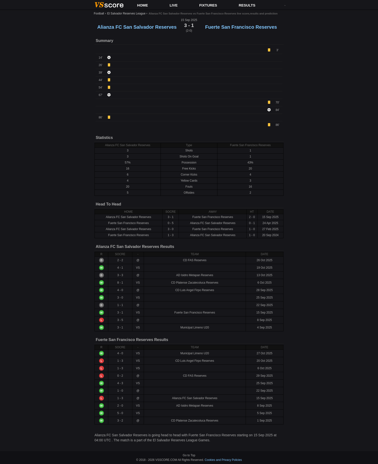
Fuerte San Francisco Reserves (241, 27)
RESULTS (247, 5)
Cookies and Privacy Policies (223, 460)
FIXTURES (208, 5)
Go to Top (189, 455)
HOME (142, 5)
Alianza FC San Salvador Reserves (136, 27)
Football (99, 13)
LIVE (173, 5)
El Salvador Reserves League (126, 13)
